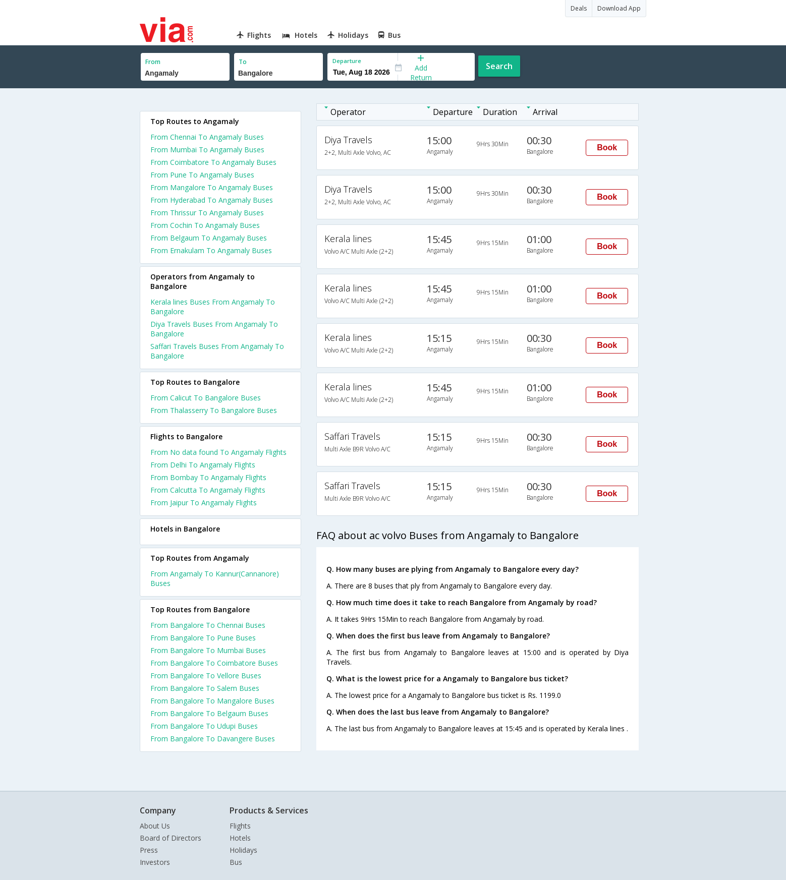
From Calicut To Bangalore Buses (205, 397)
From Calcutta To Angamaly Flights (207, 490)
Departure (346, 61)
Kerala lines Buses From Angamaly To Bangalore (212, 306)
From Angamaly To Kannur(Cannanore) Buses (214, 578)
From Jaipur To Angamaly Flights (203, 502)
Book (607, 147)
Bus (236, 862)
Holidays (243, 850)
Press (149, 850)
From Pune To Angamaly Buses (202, 175)
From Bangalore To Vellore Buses (205, 675)
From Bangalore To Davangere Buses (212, 738)
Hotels (240, 838)
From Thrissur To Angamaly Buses (207, 212)
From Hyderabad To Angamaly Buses (211, 200)
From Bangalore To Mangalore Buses (212, 701)
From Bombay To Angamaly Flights (208, 477)
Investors (155, 862)
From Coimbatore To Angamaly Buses (213, 162)
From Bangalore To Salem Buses (204, 688)
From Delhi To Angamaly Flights (202, 465)
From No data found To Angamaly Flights (218, 452)
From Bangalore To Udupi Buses (204, 726)
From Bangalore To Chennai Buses (207, 625)
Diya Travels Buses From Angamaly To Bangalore (214, 328)
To (243, 61)
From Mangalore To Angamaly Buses (211, 187)
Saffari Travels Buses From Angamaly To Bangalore (217, 351)
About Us (155, 826)
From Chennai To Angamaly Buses (207, 137)
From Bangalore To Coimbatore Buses (214, 663)
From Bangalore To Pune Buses (203, 637)
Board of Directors (170, 838)
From (152, 61)
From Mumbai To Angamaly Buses (207, 149)
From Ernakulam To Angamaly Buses (211, 250)
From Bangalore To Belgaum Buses (209, 713)
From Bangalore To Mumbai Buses (208, 650)
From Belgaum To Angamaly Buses (208, 238)
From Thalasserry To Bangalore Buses (213, 410)
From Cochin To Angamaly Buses (205, 225)
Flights (240, 826)
